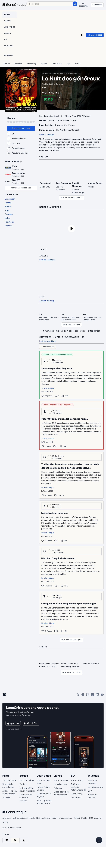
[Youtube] (102, 695)
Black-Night (57, 595)
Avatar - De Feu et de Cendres (9, 791)
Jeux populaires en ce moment (44, 801)
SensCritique (46, 73)
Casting (44, 156)
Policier (66, 120)
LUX (90, 790)
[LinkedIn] (97, 695)
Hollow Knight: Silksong (43, 788)
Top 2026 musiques (92, 781)
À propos (6, 817)
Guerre (60, 73)
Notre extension (43, 817)
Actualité (6, 797)
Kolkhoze (58, 787)
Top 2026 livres (61, 780)
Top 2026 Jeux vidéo (44, 781)
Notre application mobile (23, 817)
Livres (58, 775)
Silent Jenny (76, 793)
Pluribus (23, 783)
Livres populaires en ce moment (61, 792)
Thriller (74, 120)
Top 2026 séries (26, 780)
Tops (42, 296)
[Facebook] (82, 695)
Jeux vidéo (44, 775)
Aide (54, 817)
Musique (93, 775)
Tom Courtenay (63, 183)
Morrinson (56, 360)
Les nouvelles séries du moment (25, 797)
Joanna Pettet (95, 183)
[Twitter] (78, 695)
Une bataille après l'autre (8, 785)
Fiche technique (46, 135)
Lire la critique (47, 387)
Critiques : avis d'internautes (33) (64, 336)
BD (73, 775)
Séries (23, 775)
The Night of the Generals (68, 130)
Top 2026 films (9, 780)
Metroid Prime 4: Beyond (44, 794)
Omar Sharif (45, 183)
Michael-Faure (58, 456)
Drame (59, 120)
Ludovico (56, 410)
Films (54, 73)
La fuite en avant (95, 786)
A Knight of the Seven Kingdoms (27, 789)
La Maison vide (60, 783)
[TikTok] (92, 695)
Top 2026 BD (77, 780)
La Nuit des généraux (72, 73)
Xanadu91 (56, 504)
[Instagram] (87, 695)
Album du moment (92, 795)
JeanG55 (56, 550)
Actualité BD (76, 797)
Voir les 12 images (47, 259)
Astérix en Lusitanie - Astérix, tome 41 (78, 786)
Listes (43, 646)
